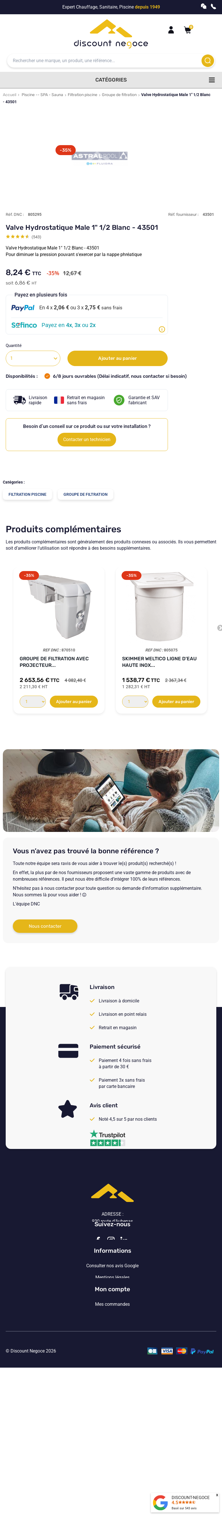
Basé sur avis (184, 1508)
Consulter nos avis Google (112, 1317)
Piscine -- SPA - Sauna (42, 94)
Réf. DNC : (15, 214)
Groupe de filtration (119, 94)
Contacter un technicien (86, 439)
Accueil (9, 94)
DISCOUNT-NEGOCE (191, 1497)
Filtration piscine (82, 94)
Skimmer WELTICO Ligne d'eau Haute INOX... (159, 662)
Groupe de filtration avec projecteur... (54, 662)
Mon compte (112, 1396)
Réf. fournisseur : (183, 214)
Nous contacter (45, 926)
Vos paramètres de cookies (112, 1364)
